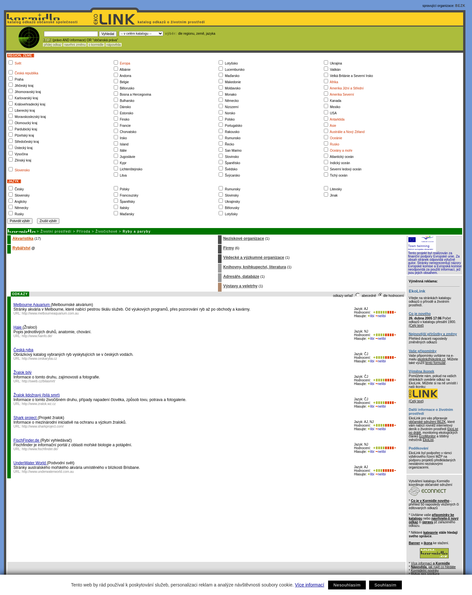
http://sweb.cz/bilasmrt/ (38, 381)
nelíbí (380, 316)
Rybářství (21, 248)
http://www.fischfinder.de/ (40, 449)
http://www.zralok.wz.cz (39, 404)
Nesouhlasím (347, 585)
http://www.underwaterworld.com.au (48, 471)
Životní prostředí (55, 231)
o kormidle (96, 45)
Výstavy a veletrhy (240, 286)
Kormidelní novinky (425, 570)
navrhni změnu (75, 45)
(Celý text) (416, 325)
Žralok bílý (22, 372)
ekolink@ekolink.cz (431, 359)
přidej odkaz (52, 45)
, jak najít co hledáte (433, 567)
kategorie (430, 532)
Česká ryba (23, 350)
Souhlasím (385, 585)
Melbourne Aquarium (32, 304)
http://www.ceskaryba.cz (39, 358)
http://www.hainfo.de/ (37, 336)
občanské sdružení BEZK (427, 422)
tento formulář (435, 363)
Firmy (228, 248)
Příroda (83, 231)
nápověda (114, 45)
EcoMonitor (427, 436)
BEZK (460, 6)
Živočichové (106, 231)
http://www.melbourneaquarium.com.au (50, 313)
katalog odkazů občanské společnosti (42, 22)
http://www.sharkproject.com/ (43, 426)
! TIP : (47, 40)
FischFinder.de (26, 440)
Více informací (309, 584)
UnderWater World (30, 463)
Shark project (25, 417)
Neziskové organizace (243, 238)
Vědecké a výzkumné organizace (253, 257)
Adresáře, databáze (241, 276)
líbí (371, 316)
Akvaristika (22, 238)
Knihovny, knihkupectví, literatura (254, 267)
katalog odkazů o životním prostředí (172, 22)
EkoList (428, 440)
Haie (18, 327)
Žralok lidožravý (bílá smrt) (36, 395)
